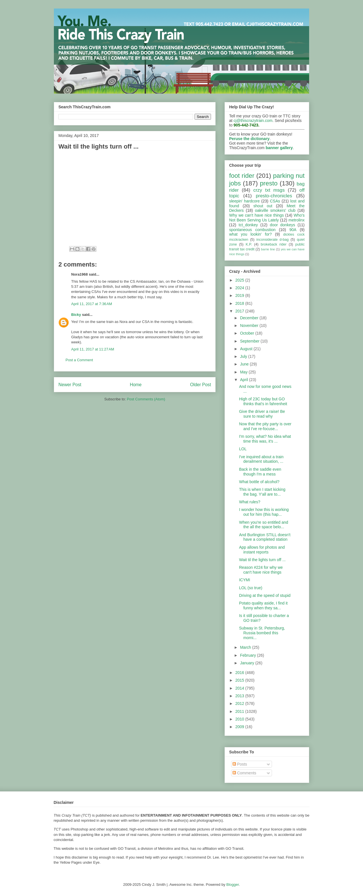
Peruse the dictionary (249, 138)
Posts (240, 764)
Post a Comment (79, 360)
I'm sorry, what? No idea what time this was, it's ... (265, 438)
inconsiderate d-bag (272, 240)
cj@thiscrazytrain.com (253, 120)
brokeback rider (273, 244)
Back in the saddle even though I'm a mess (260, 471)
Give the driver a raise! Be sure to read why (262, 414)
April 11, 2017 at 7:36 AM (91, 304)
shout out (263, 206)
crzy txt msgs (269, 190)
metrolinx (296, 220)
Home (136, 384)
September (250, 341)
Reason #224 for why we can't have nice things (261, 569)
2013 (240, 696)
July (244, 356)
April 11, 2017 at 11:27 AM (92, 349)
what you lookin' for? (250, 234)
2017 (240, 311)
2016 (240, 672)
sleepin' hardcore (244, 201)
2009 (240, 726)
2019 (240, 295)
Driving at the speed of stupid (264, 595)
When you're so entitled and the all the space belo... (263, 524)
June (245, 364)
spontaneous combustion (252, 229)
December (249, 318)
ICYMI (244, 580)
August (246, 348)
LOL (242, 449)
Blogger (232, 884)
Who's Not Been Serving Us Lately (267, 217)
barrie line (268, 249)
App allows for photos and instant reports (262, 549)
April (244, 379)
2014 (240, 688)
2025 (240, 280)
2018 (240, 303)
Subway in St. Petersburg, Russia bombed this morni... (262, 633)
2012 (240, 703)
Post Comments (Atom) (146, 399)
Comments (244, 773)
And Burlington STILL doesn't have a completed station (264, 537)
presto (268, 183)
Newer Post (69, 384)
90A (292, 229)
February (248, 655)
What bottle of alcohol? (259, 481)
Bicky (76, 314)
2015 (240, 680)
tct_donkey (248, 225)
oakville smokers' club (275, 210)
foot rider (241, 175)
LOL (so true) (250, 588)
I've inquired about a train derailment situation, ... (261, 459)
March (246, 647)
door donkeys (282, 225)
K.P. (249, 244)
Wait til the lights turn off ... (262, 559)
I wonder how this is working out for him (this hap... (264, 512)
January (247, 663)
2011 (240, 711)
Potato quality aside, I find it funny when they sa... (263, 605)
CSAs (275, 201)
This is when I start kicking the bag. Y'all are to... (262, 491)
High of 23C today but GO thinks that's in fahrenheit (263, 401)
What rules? (249, 502)
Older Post (200, 384)
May (244, 372)
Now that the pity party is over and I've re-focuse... (265, 426)
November (249, 325)
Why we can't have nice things (256, 215)
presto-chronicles (274, 195)
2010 (240, 719)
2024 (240, 288)
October (247, 333)
